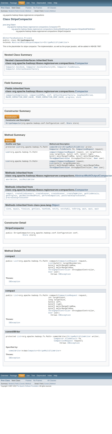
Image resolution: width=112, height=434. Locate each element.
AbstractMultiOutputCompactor (27, 43)
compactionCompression (16, 97)
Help (55, 3)
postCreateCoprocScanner (73, 201)
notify (55, 215)
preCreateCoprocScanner (17, 204)
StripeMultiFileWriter (86, 29)
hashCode (46, 215)
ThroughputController (59, 162)
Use (28, 3)
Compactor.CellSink (15, 68)
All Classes (51, 8)
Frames (29, 8)
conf (49, 97)
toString (76, 215)
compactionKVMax (37, 97)
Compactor (81, 64)
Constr (22, 11)
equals (16, 215)
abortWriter (11, 185)
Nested (11, 11)
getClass (36, 215)
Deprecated (41, 3)
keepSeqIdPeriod (85, 97)
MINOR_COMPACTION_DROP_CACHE (50, 99)
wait (84, 215)
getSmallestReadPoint (29, 201)
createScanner (42, 199)
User (96, 162)
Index (50, 3)
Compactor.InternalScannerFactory (22, 71)
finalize (25, 215)
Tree (33, 3)
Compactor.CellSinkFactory (39, 68)
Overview (4, 3)
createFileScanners (24, 199)
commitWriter (55, 150)
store (78, 99)
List (18, 150)
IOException (64, 284)
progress (70, 99)
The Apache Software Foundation (28, 404)
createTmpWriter (74, 199)
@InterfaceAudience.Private (17, 38)
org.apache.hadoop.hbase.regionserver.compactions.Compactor (32, 27)
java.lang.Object (9, 25)
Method (28, 11)
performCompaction (51, 201)
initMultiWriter (27, 185)
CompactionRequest (85, 152)
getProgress (11, 201)
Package (13, 3)
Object (55, 211)
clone (8, 215)
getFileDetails (91, 199)
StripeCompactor (13, 126)
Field (16, 11)
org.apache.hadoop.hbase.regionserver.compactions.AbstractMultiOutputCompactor (44, 29)
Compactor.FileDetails (68, 68)
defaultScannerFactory (64, 97)
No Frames (37, 8)
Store (69, 126)
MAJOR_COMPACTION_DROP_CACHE (20, 99)
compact (53, 155)
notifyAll (65, 215)
